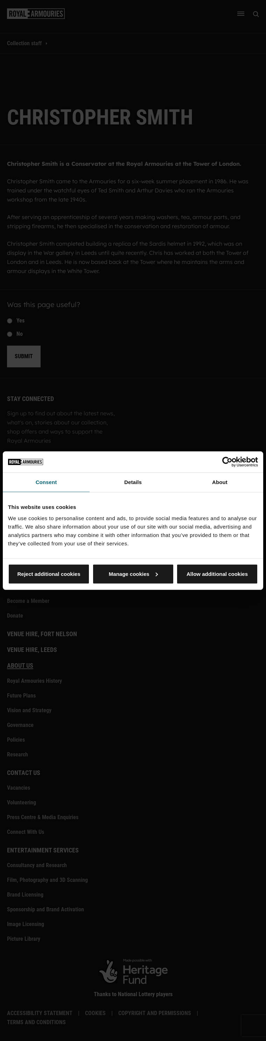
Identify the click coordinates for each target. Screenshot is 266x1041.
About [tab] (219, 482)
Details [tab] (133, 482)
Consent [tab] (46, 482)
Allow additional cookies (217, 574)
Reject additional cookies (48, 574)
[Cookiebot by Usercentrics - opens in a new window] (227, 462)
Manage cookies (133, 574)
